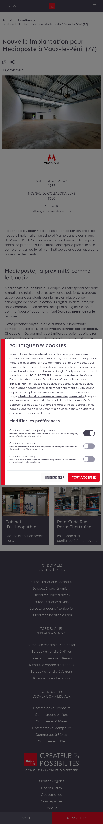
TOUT (84, 477)
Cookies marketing (43, 459)
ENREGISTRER (54, 477)
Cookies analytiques (43, 446)
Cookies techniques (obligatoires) (43, 433)
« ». (51, 396)
